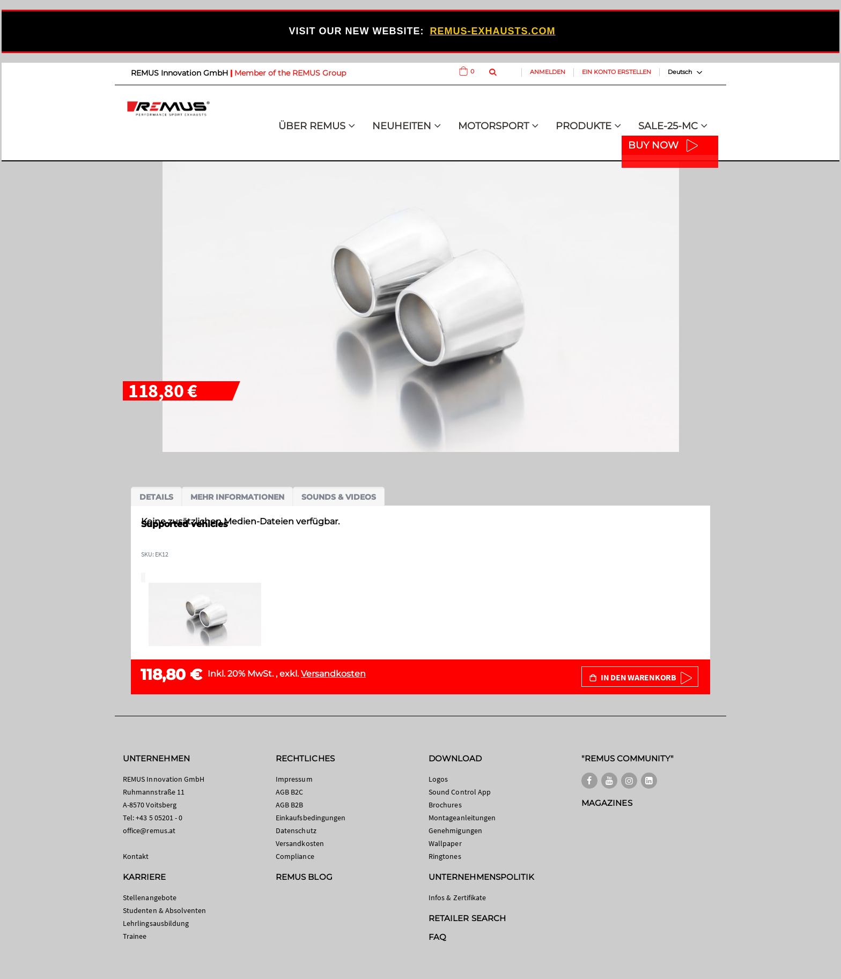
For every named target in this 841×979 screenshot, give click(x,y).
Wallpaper (445, 843)
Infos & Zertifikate (457, 897)
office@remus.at (149, 830)
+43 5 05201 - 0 (159, 817)
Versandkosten (333, 674)
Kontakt (136, 856)
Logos (438, 779)
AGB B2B (289, 805)
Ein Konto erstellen (616, 72)
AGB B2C (289, 792)
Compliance (295, 856)
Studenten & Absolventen (164, 910)
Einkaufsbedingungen (310, 817)
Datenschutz (296, 830)
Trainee (134, 936)
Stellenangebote (149, 897)
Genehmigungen (455, 830)
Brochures (445, 805)
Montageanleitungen (462, 817)
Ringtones (445, 856)
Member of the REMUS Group (290, 73)
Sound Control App (460, 792)
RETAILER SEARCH (467, 918)
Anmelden (547, 72)
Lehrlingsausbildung (156, 923)
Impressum (294, 779)
